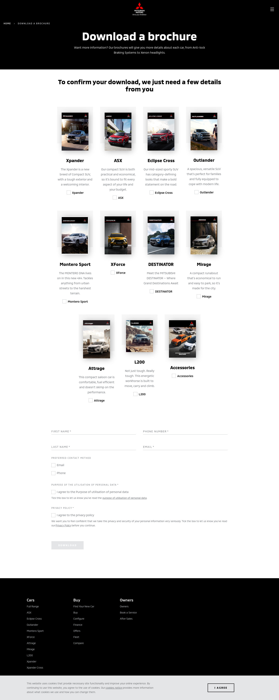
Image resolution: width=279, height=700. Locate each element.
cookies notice (114, 687)
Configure (78, 618)
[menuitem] (32, 9)
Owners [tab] (126, 600)
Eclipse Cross (164, 192)
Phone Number (156, 431)
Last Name (60, 446)
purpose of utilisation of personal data (124, 497)
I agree (220, 687)
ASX (121, 197)
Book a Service (128, 612)
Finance (77, 624)
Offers (76, 630)
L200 (142, 394)
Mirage (206, 296)
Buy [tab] (76, 600)
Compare (78, 643)
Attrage (99, 400)
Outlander (207, 192)
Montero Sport (78, 301)
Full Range (33, 606)
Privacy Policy (63, 525)
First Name (61, 431)
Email (148, 446)
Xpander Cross (35, 667)
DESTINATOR (163, 291)
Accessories (185, 376)
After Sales (126, 618)
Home (7, 23)
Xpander (78, 192)
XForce (120, 272)
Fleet (76, 636)
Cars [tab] (31, 600)
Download (67, 545)
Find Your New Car (83, 606)
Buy (75, 612)
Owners (124, 606)
